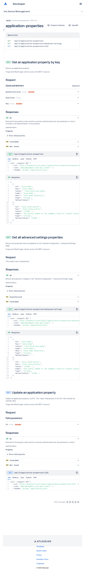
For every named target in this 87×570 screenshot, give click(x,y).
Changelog (40, 546)
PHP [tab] (35, 159)
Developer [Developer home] (19, 4)
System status (41, 551)
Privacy (39, 555)
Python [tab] (29, 159)
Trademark (40, 563)
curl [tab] (9, 159)
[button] (80, 4)
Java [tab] (22, 159)
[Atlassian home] (5, 4)
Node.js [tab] (15, 159)
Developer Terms (42, 559)
